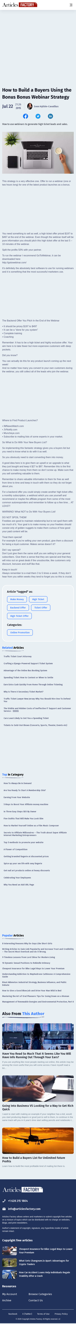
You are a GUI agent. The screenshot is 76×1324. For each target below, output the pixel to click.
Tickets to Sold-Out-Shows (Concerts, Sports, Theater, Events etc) (35, 725)
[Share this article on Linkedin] (50, 116)
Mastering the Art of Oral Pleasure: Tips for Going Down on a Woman (35, 996)
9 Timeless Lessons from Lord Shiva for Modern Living (28, 957)
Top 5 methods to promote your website (23, 842)
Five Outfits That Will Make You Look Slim (23, 818)
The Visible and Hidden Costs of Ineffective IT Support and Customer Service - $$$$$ (37, 709)
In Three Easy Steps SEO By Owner (20, 811)
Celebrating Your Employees (17, 877)
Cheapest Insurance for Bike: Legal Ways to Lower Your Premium (33, 968)
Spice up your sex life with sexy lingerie (23, 863)
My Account (9, 1294)
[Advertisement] (38, 32)
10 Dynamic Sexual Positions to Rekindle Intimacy (26, 963)
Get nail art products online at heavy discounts (27, 870)
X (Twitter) (27, 1314)
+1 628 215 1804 (15, 1201)
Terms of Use (43, 1314)
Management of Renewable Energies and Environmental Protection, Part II (38, 1002)
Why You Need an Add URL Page (19, 884)
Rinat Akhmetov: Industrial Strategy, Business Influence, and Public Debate (34, 983)
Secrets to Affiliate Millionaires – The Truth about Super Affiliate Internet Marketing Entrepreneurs (35, 834)
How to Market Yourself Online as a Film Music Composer (31, 825)
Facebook (12, 1314)
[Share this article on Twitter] (38, 116)
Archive (7, 1300)
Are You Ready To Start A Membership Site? (25, 790)
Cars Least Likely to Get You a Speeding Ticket (26, 718)
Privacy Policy (61, 1314)
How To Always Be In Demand (17, 783)
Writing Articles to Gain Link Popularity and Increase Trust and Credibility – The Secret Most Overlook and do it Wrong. (38, 950)
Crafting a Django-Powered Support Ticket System (28, 663)
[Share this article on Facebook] (25, 116)
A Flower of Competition (15, 849)
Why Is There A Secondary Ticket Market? (23, 692)
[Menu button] (71, 5)
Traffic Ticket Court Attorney (17, 656)
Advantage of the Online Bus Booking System (25, 670)
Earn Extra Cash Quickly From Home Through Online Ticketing (33, 684)
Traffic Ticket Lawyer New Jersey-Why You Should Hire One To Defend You (37, 700)
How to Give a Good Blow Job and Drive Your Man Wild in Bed (31, 990)
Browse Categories (42, 1294)
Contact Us (37, 1300)
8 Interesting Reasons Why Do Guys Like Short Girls (27, 943)
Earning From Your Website (17, 797)
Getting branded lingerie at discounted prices (26, 856)
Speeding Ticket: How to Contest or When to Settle (28, 677)
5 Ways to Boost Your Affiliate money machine (26, 804)
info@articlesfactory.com (22, 1209)
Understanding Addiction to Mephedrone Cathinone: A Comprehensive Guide (36, 975)
